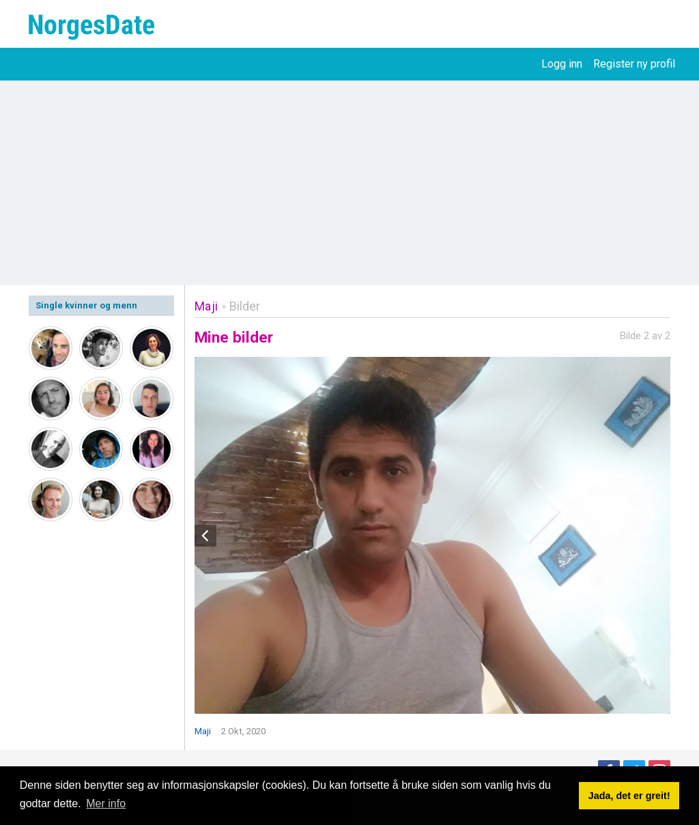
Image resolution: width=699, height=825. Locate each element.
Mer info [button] (106, 803)
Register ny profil (634, 63)
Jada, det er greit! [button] (629, 795)
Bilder (244, 306)
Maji (206, 306)
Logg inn (561, 63)
